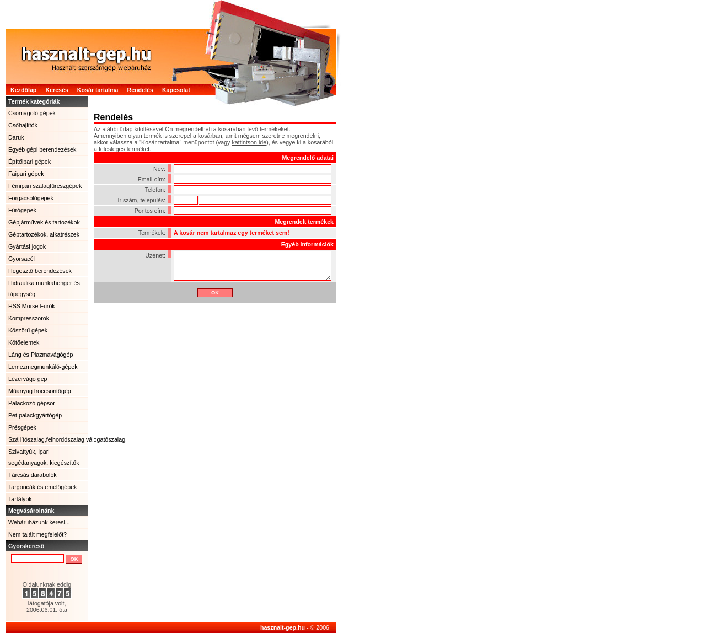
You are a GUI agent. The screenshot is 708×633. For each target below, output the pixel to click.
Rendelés (140, 90)
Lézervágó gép (27, 378)
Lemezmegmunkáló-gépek (43, 366)
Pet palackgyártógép (35, 415)
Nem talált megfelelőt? (37, 534)
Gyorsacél (21, 258)
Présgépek (22, 427)
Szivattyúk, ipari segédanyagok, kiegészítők (43, 457)
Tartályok (20, 499)
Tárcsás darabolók (32, 474)
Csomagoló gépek (32, 113)
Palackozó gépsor (31, 403)
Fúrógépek (22, 210)
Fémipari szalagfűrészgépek (45, 186)
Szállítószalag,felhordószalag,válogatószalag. (48, 439)
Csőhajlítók (22, 125)
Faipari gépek (26, 173)
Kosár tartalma (98, 90)
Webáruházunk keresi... (39, 522)
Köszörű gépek (27, 330)
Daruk (16, 137)
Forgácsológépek (30, 198)
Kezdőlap (23, 90)
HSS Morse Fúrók (31, 306)
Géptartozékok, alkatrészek (43, 234)
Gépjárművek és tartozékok (44, 222)
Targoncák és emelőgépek (42, 487)
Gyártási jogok (27, 246)
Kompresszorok (28, 318)
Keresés (56, 90)
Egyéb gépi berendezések (42, 149)
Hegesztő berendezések (40, 270)
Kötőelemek (23, 342)
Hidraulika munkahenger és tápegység (44, 288)
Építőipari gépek (29, 161)
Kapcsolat (176, 90)
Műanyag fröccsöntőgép (39, 391)
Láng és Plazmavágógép (40, 354)
